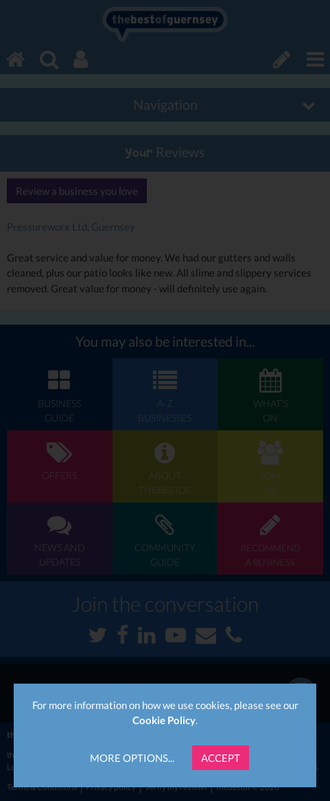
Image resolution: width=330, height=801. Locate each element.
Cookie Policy (164, 720)
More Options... (132, 758)
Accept (220, 758)
